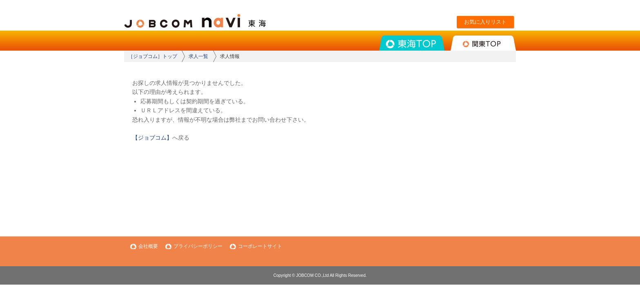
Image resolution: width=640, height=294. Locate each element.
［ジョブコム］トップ (152, 56)
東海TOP (411, 43)
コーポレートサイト (260, 246)
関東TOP (483, 43)
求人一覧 (198, 56)
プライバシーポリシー (197, 246)
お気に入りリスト (485, 22)
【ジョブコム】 (152, 137)
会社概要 (148, 246)
